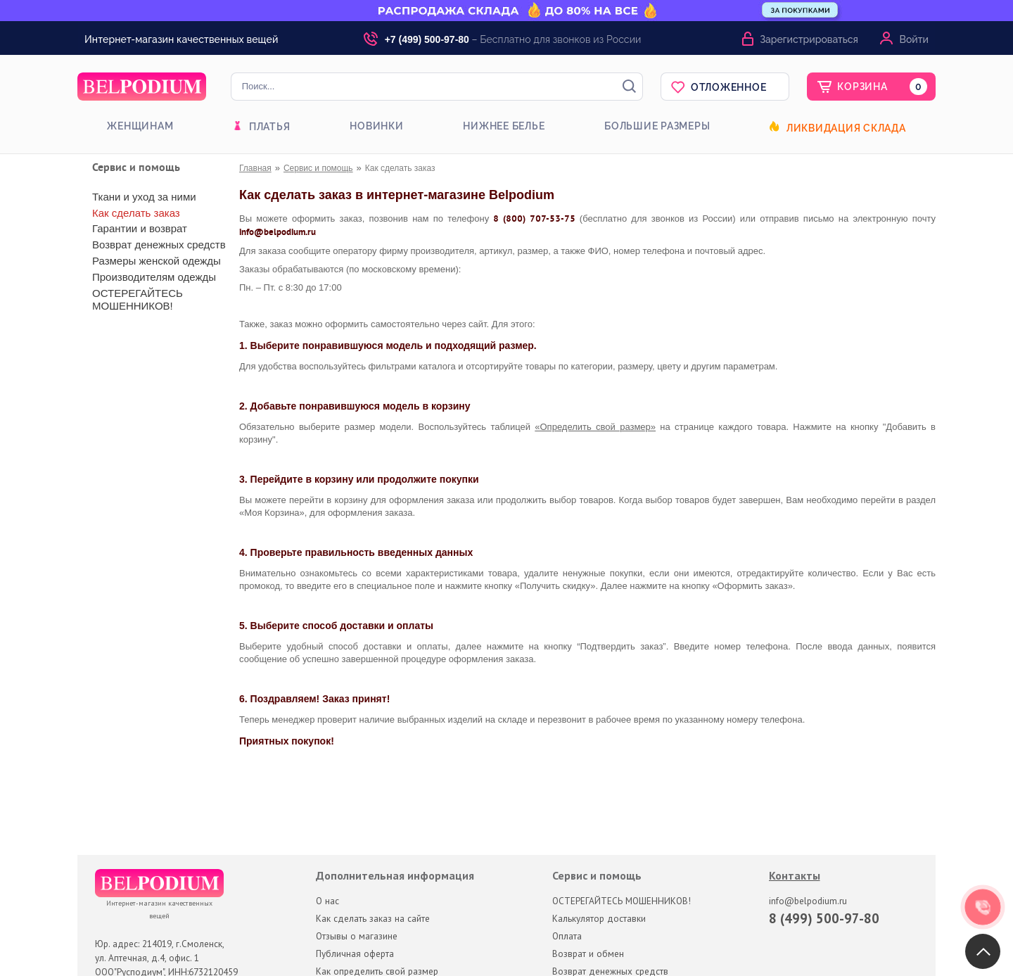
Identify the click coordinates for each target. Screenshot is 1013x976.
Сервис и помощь (318, 168)
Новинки (376, 126)
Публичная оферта (355, 953)
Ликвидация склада (846, 128)
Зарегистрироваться (809, 39)
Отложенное (729, 87)
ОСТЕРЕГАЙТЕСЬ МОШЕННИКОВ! (137, 299)
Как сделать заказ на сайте (373, 918)
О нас (327, 900)
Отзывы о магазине (356, 936)
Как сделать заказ (136, 213)
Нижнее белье (503, 126)
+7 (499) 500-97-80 (427, 39)
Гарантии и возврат (139, 228)
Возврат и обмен (588, 953)
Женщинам (140, 126)
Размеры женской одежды (156, 261)
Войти (914, 39)
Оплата (567, 936)
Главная (255, 168)
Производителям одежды (154, 277)
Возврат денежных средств (159, 245)
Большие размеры (657, 126)
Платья (270, 126)
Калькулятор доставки (599, 918)
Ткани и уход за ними (144, 197)
